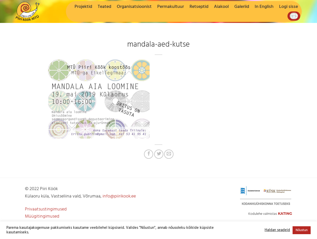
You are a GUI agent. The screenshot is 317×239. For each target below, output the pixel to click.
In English (264, 6)
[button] (288, 6)
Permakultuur (170, 6)
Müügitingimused (42, 216)
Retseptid (199, 6)
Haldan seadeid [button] (277, 230)
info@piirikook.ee (119, 196)
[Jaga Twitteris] (158, 154)
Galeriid (241, 6)
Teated (104, 6)
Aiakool (221, 6)
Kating (285, 213)
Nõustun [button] (302, 230)
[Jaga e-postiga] (168, 154)
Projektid (83, 6)
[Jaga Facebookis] (148, 154)
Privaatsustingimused (46, 209)
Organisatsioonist (134, 6)
